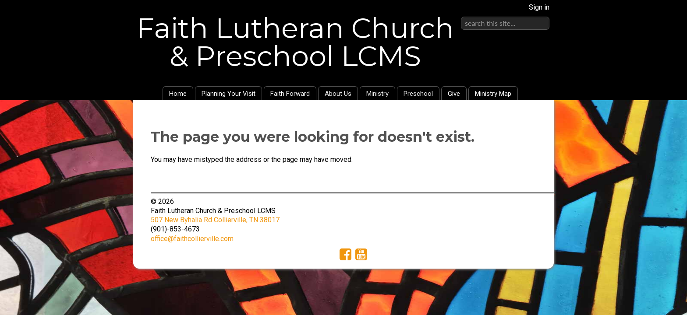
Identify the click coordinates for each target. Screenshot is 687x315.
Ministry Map (493, 94)
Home (178, 94)
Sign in (539, 7)
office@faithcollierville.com (192, 238)
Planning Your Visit (228, 94)
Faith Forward (290, 94)
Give (454, 94)
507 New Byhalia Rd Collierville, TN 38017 (215, 220)
